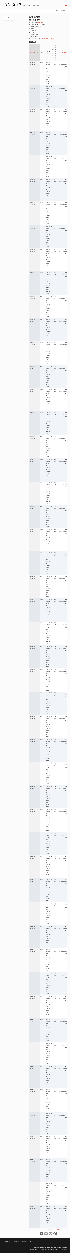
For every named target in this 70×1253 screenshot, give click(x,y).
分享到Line (50, 1233)
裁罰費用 (64, 52)
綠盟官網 (36, 1247)
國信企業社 (63, 10)
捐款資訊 (42, 1247)
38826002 (40, 22)
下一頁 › (50, 1229)
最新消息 (53, 1247)
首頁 (57, 10)
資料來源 (59, 1247)
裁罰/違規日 (34, 52)
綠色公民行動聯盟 (39, 1250)
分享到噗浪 (55, 1233)
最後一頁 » (60, 1229)
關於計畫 (47, 1247)
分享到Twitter (46, 1233)
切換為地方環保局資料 (48, 39)
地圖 (30, 1241)
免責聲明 (64, 1247)
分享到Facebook (41, 1233)
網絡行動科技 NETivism (56, 1250)
